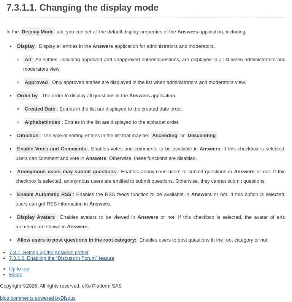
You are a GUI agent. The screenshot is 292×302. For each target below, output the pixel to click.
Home (15, 274)
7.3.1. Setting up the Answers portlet (49, 252)
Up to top (19, 269)
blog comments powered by (38, 298)
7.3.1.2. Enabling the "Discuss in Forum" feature (61, 258)
